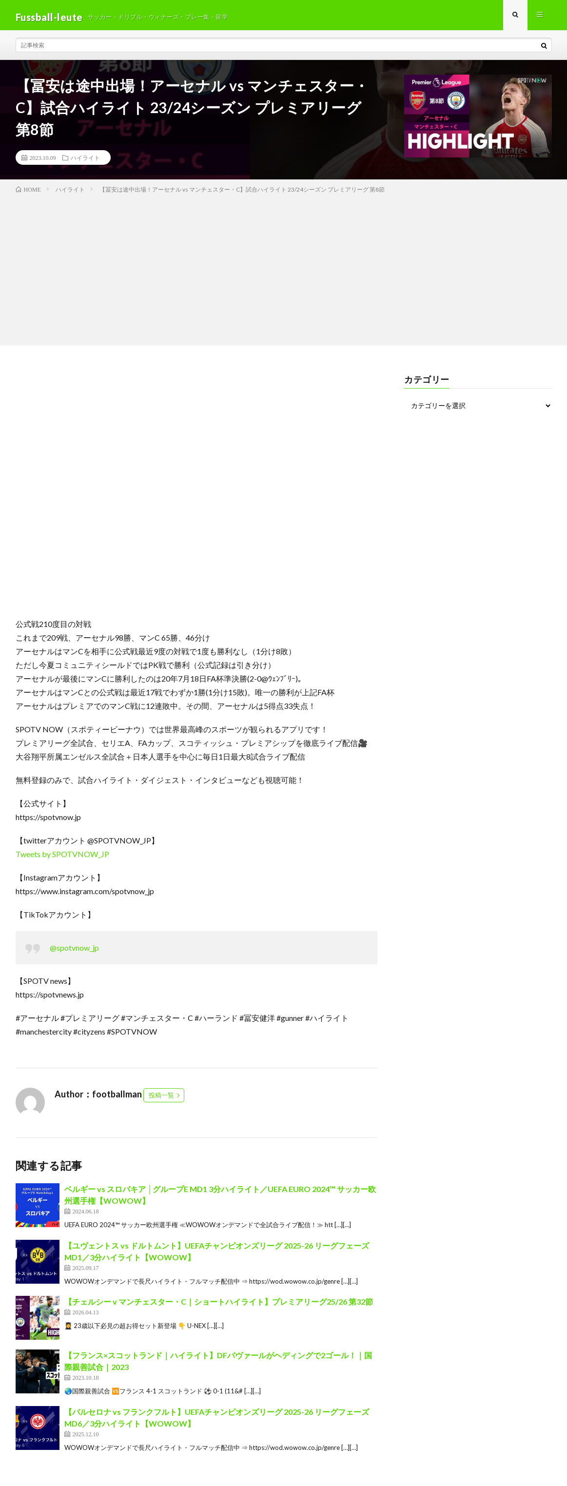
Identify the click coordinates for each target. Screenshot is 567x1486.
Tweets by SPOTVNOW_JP (62, 858)
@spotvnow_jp (74, 952)
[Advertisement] (283, 271)
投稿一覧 (161, 1099)
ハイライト (85, 161)
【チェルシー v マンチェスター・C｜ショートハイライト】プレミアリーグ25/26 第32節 (218, 1305)
